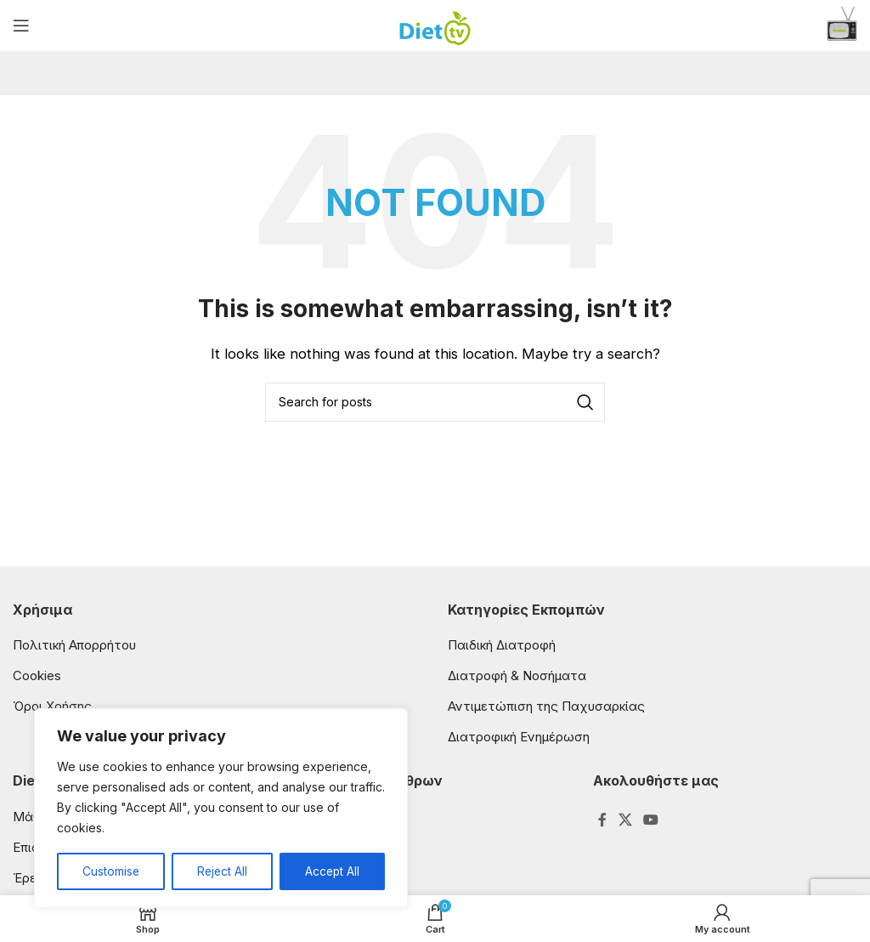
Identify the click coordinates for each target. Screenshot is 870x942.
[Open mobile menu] (21, 26)
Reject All (221, 871)
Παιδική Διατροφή (502, 645)
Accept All (332, 871)
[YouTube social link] (650, 820)
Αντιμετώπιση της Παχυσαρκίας (546, 706)
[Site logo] (435, 24)
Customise (110, 871)
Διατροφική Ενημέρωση (519, 737)
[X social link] (625, 820)
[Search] (435, 402)
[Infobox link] (842, 26)
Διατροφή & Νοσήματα (517, 675)
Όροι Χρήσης (52, 706)
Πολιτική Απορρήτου (74, 645)
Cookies (37, 675)
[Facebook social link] (603, 820)
